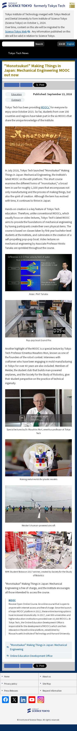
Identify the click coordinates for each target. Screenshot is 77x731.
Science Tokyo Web (16, 31)
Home (6, 676)
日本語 (62, 43)
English (70, 43)
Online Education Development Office (31, 655)
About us (47, 676)
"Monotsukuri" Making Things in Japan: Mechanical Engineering (38, 647)
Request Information (52, 690)
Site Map (47, 683)
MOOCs (45, 107)
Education (16, 94)
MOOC (12, 600)
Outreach (16, 99)
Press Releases (11, 690)
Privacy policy (10, 683)
